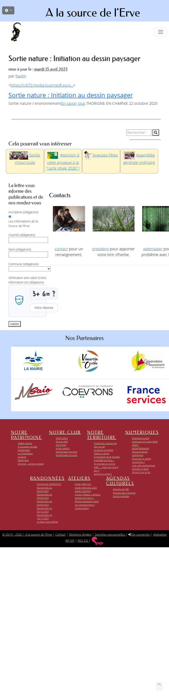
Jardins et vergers (103, 473)
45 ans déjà (62, 441)
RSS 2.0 (83, 541)
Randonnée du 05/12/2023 (44, 510)
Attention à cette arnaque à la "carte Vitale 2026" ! (63, 161)
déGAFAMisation (140, 448)
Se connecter (139, 534)
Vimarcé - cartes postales (31, 463)
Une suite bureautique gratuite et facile (143, 467)
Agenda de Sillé (121, 489)
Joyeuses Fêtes (105, 155)
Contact (60, 534)
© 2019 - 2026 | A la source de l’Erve (27, 534)
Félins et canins (101, 453)
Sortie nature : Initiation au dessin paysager (70, 95)
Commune (23, 264)
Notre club (65, 432)
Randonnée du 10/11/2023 (44, 516)
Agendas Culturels (120, 481)
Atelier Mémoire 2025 (86, 487)
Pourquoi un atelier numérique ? (141, 460)
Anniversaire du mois (66, 451)
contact (61, 248)
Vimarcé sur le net (141, 472)
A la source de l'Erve (93, 12)
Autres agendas (121, 496)
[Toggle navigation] (160, 32)
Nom (19, 249)
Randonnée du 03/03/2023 (44, 496)
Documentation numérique (140, 453)
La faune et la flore (103, 450)
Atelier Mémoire (83, 484)
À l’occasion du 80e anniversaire (27, 448)
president (100, 248)
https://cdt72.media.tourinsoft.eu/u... (42, 85)
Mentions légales (80, 534)
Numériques (142, 432)
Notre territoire (101, 435)
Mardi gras (23, 460)
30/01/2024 (62, 438)
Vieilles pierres (25, 443)
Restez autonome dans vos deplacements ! (87, 503)
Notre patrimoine (26, 435)
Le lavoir (22, 456)
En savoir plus (73, 103)
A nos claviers (63, 448)
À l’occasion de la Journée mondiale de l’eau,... (107, 458)
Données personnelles (110, 534)
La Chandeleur (25, 453)
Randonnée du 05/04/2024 (44, 503)
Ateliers (79, 478)
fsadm (20, 76)
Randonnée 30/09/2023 (49, 484)
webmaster (152, 248)
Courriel (21, 235)
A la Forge (61, 444)
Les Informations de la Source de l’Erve (23, 223)
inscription (23, 212)
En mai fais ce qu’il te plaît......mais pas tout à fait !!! (106, 467)
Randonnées (47, 478)
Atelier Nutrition (83, 491)
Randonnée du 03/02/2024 (44, 489)
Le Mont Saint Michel (47, 521)
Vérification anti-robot (27, 280)
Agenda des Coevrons (124, 492)
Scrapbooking (82, 508)
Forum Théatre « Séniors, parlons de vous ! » (87, 496)
